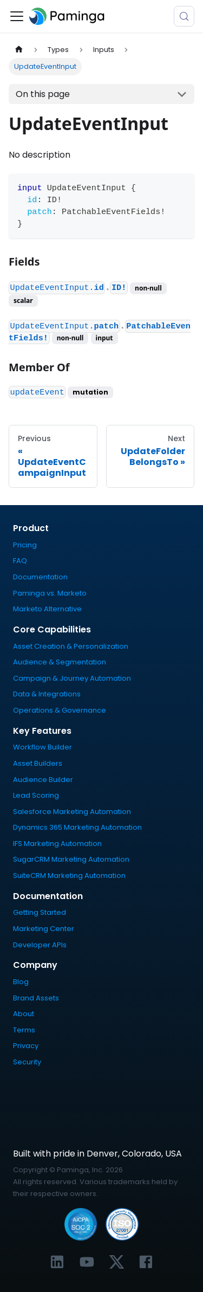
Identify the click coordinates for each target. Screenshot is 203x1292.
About (23, 1014)
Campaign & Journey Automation (72, 678)
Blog (21, 982)
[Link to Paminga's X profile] (116, 1262)
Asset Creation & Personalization (70, 646)
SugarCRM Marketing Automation (71, 859)
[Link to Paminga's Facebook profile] (146, 1262)
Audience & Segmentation (59, 662)
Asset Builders (37, 763)
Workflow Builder (42, 747)
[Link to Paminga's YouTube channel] (87, 1262)
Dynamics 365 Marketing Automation (77, 827)
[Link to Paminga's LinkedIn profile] (57, 1262)
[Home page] (19, 49)
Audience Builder (43, 779)
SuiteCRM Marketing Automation (69, 875)
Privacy (25, 1046)
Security (27, 1062)
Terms (24, 1030)
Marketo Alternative (47, 609)
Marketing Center (43, 928)
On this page (43, 94)
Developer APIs (40, 945)
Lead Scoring (36, 795)
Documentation (40, 577)
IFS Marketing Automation (57, 843)
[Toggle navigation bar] (17, 16)
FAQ (20, 560)
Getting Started (39, 912)
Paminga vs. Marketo (50, 593)
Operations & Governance (59, 710)
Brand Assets (36, 998)
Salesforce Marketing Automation (72, 811)
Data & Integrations (47, 694)
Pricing (25, 545)
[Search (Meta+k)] (184, 16)
